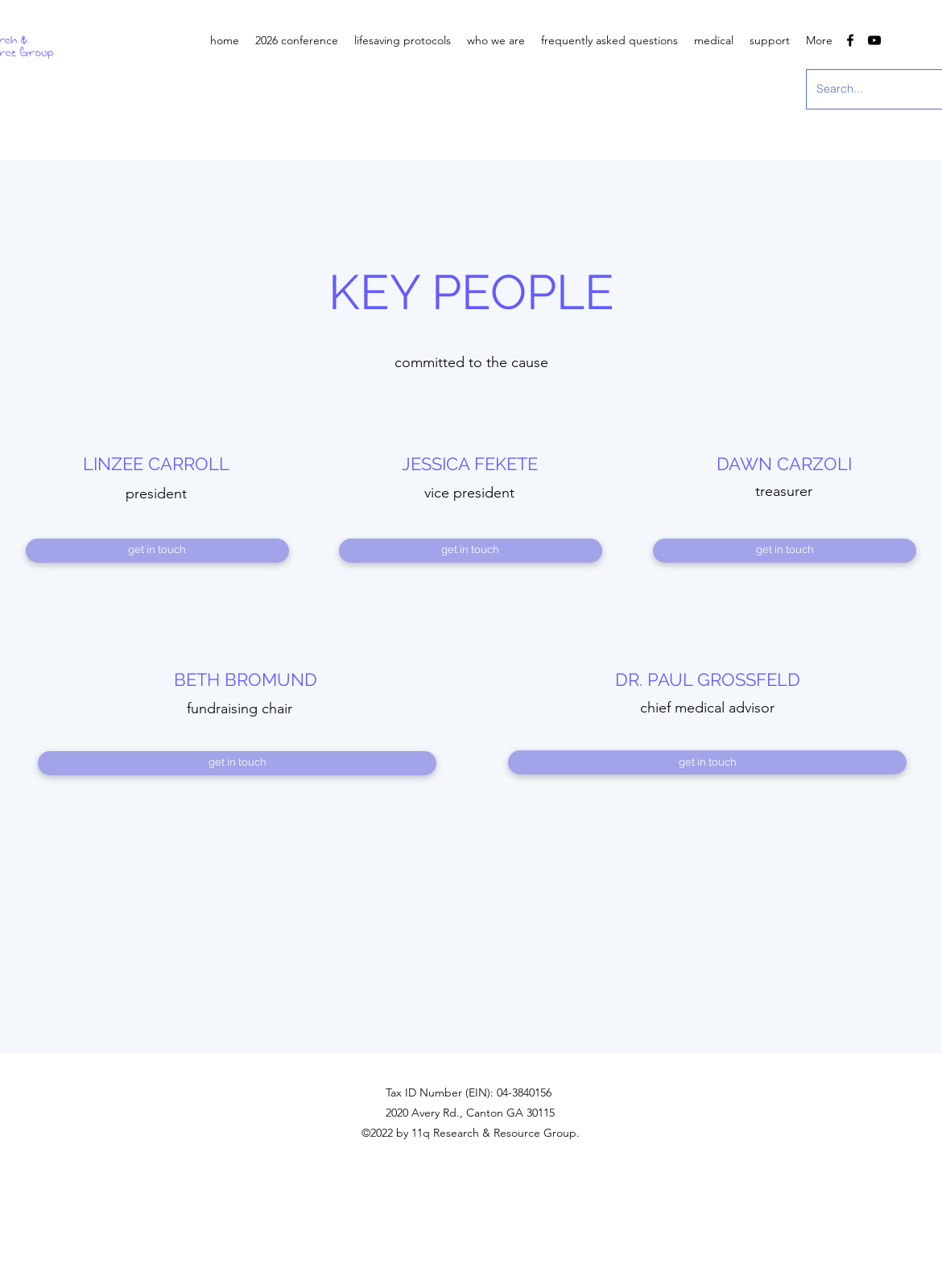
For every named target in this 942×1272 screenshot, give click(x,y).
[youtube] (874, 40)
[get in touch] (157, 551)
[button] (496, 40)
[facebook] (850, 40)
